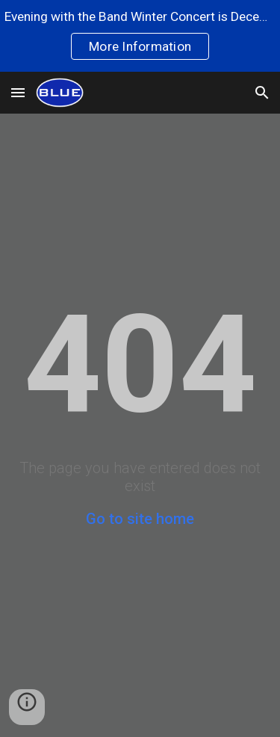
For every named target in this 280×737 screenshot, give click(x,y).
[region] (140, 36)
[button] (18, 92)
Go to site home (140, 519)
